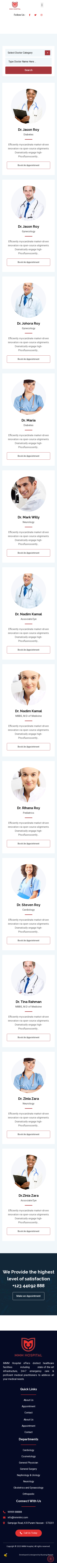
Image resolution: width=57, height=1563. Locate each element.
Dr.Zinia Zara (29, 1196)
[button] (42, 4)
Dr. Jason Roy (28, 130)
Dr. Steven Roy (28, 905)
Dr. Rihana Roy (28, 808)
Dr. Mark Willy (29, 517)
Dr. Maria (28, 420)
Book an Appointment (28, 165)
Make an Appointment (28, 1296)
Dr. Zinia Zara (28, 1099)
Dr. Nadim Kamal (28, 614)
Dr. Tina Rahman (28, 1002)
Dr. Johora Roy (28, 323)
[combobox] (28, 53)
